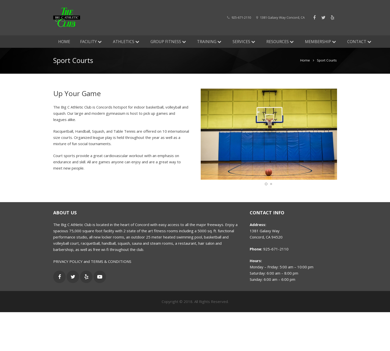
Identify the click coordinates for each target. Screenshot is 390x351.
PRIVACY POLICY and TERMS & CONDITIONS (92, 261)
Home (305, 61)
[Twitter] (323, 17)
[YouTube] (100, 277)
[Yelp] (332, 17)
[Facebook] (314, 17)
